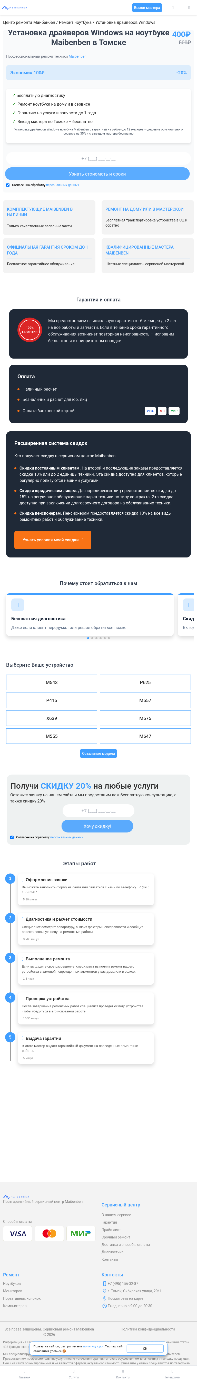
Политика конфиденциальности (148, 1329)
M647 (145, 736)
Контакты (110, 1259)
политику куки (93, 1346)
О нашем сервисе (116, 1215)
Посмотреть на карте (125, 1298)
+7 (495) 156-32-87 (123, 1284)
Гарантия (109, 1222)
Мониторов (12, 1291)
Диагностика (112, 1252)
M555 (51, 736)
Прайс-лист (111, 1230)
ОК (145, 1348)
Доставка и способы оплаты (126, 1245)
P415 (51, 700)
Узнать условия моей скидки (53, 539)
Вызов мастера (147, 8)
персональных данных (62, 185)
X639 (51, 718)
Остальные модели (98, 753)
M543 (51, 682)
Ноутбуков (12, 1284)
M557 (145, 700)
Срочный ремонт (116, 1237)
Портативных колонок (22, 1298)
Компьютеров (15, 1306)
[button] (88, 638)
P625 (145, 682)
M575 (145, 718)
